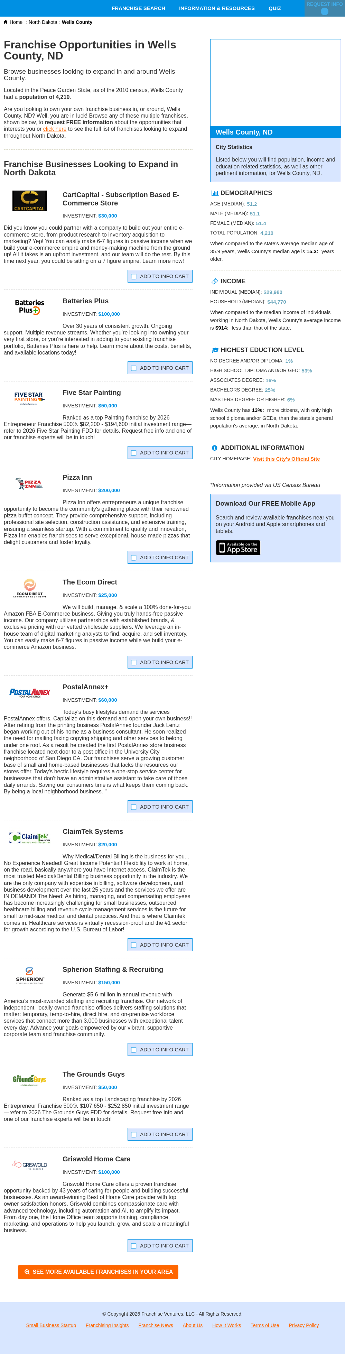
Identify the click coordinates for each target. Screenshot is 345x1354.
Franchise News (155, 1325)
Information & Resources (217, 8)
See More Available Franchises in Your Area (98, 1272)
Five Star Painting (92, 392)
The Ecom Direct (90, 582)
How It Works (226, 1325)
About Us (193, 1325)
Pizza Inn (77, 477)
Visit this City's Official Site (286, 459)
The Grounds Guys (94, 1074)
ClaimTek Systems (93, 831)
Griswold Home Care (97, 1159)
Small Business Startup (51, 1325)
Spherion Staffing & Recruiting (113, 969)
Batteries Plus (86, 301)
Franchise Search (138, 8)
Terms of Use (265, 1325)
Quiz (275, 8)
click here (55, 129)
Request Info (325, 8)
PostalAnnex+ (86, 687)
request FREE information (79, 122)
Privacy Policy (304, 1325)
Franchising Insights (107, 1325)
